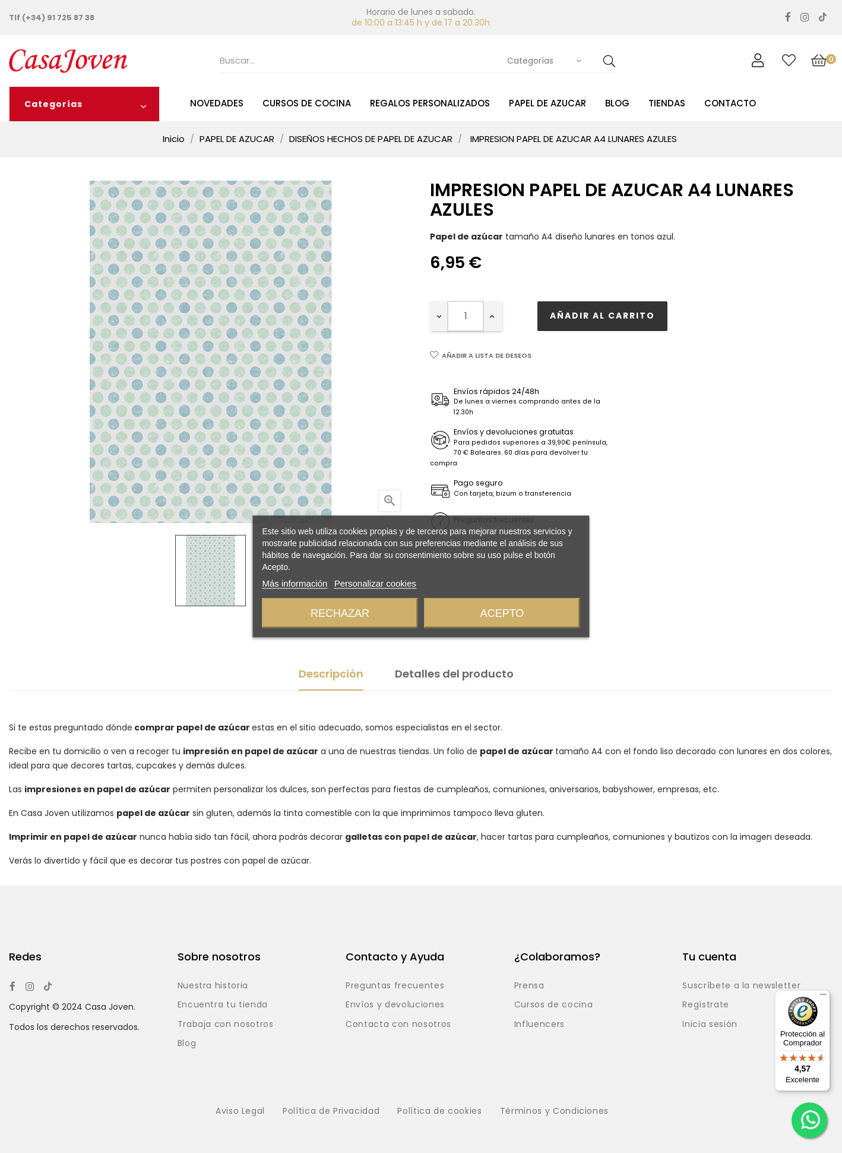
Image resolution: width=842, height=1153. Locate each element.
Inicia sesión (709, 1024)
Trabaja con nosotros (226, 1024)
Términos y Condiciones (554, 1111)
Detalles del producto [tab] (454, 673)
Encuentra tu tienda (223, 1005)
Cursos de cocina (553, 1005)
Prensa (529, 986)
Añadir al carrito (602, 316)
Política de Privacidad (331, 1111)
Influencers (539, 1024)
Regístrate (705, 1005)
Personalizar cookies (375, 583)
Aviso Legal (240, 1111)
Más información (294, 583)
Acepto (502, 613)
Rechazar (340, 613)
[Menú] (823, 997)
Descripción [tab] (331, 673)
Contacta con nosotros (398, 1024)
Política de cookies (439, 1111)
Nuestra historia (213, 986)
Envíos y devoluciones (395, 1005)
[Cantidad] (465, 316)
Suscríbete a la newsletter (741, 986)
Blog (187, 1043)
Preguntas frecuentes (395, 986)
